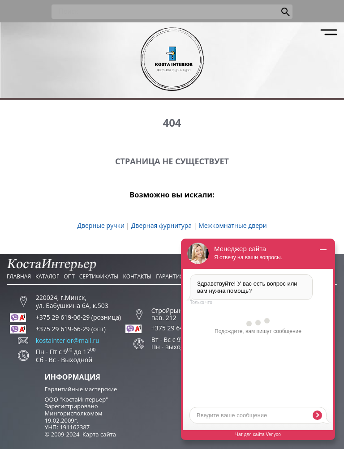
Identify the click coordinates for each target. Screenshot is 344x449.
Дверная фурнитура (161, 225)
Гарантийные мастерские (81, 389)
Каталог (47, 276)
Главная (19, 276)
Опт (69, 276)
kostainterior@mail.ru (67, 341)
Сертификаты (99, 276)
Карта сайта (99, 434)
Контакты (137, 276)
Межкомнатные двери (232, 225)
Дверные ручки (100, 225)
